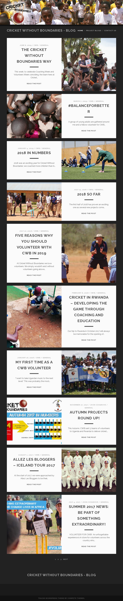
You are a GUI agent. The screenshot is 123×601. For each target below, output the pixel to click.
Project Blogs (93, 30)
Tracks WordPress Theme (51, 598)
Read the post (34, 84)
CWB (36, 45)
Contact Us (110, 30)
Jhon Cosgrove (98, 405)
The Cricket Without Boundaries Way (34, 56)
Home (80, 30)
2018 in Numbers (34, 153)
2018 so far (88, 194)
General (44, 45)
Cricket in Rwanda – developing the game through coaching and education (89, 309)
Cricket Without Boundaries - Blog (41, 30)
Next (65, 559)
